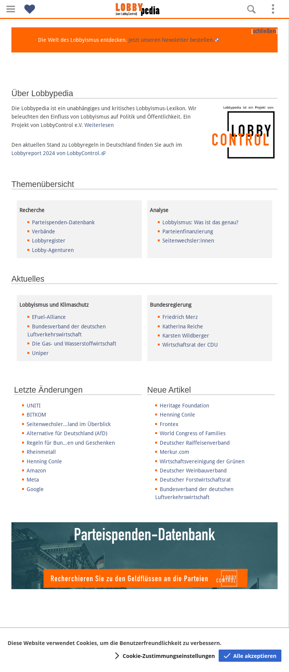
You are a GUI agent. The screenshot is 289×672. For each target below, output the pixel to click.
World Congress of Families (192, 433)
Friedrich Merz (180, 317)
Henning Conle (44, 461)
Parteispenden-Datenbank (63, 222)
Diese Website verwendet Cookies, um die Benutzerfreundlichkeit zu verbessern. (114, 643)
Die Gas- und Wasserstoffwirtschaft (74, 344)
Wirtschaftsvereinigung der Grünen (202, 461)
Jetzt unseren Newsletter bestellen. (171, 40)
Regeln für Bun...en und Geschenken (71, 443)
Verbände (43, 231)
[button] (10, 9)
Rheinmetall (41, 452)
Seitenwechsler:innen (188, 241)
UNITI (34, 406)
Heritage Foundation (184, 406)
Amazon (36, 471)
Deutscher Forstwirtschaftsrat (195, 480)
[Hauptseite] (144, 9)
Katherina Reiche (182, 326)
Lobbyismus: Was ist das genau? (200, 222)
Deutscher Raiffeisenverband (195, 443)
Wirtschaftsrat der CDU (190, 345)
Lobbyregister (48, 241)
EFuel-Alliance (49, 317)
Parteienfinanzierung (187, 231)
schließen (264, 31)
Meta (33, 480)
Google (35, 489)
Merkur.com (174, 452)
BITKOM (36, 415)
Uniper (40, 353)
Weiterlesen (99, 125)
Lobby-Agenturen (53, 250)
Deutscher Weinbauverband (193, 471)
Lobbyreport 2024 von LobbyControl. (56, 153)
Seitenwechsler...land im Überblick (69, 424)
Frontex (169, 424)
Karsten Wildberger (185, 336)
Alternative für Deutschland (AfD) (67, 433)
